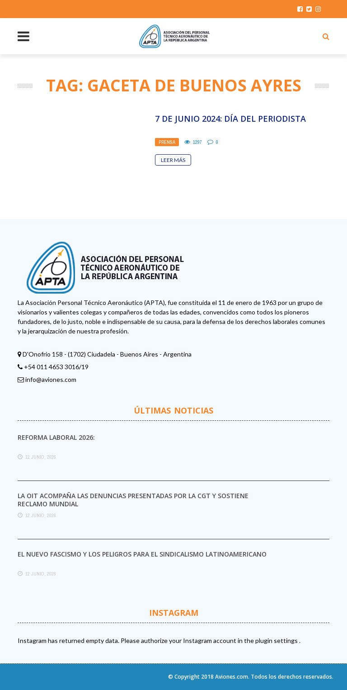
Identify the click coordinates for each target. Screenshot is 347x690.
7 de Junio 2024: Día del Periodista (230, 118)
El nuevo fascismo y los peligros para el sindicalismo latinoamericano (142, 554)
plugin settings (277, 640)
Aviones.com (231, 676)
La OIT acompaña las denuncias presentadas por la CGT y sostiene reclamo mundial (133, 499)
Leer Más (173, 160)
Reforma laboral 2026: (56, 437)
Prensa (167, 142)
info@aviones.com (50, 379)
